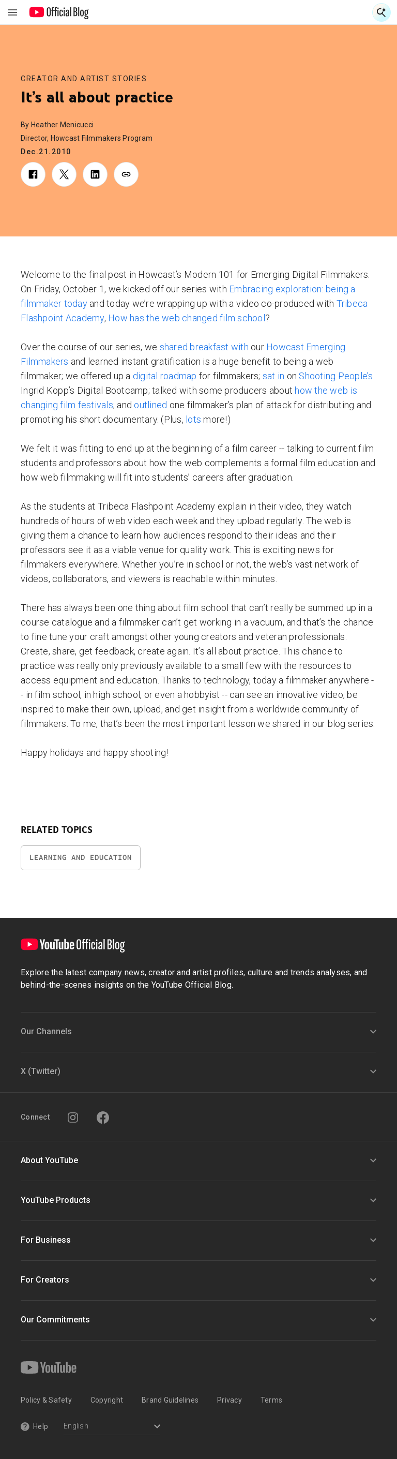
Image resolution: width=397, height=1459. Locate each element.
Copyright (106, 1400)
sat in (274, 375)
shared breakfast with (204, 346)
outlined (150, 404)
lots (193, 419)
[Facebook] (103, 1117)
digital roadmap (165, 375)
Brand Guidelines (170, 1400)
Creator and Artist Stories (84, 79)
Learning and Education (80, 857)
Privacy (229, 1400)
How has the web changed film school (186, 317)
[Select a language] (112, 1427)
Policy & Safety (46, 1400)
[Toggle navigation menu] (12, 12)
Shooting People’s (336, 375)
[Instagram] (73, 1117)
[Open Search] (381, 12)
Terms (271, 1400)
